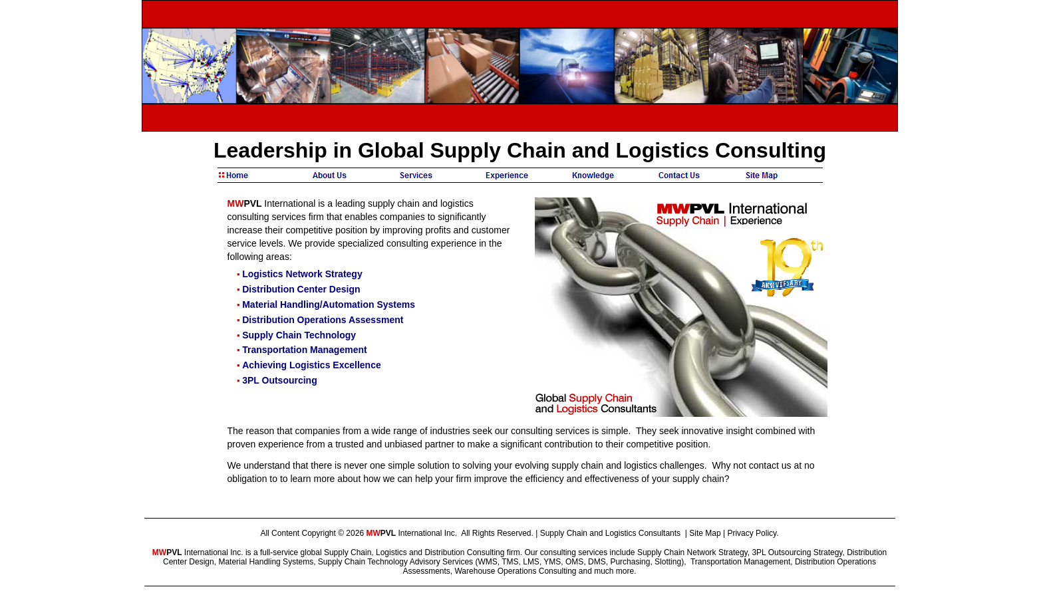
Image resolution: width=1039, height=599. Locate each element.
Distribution (444, 552)
